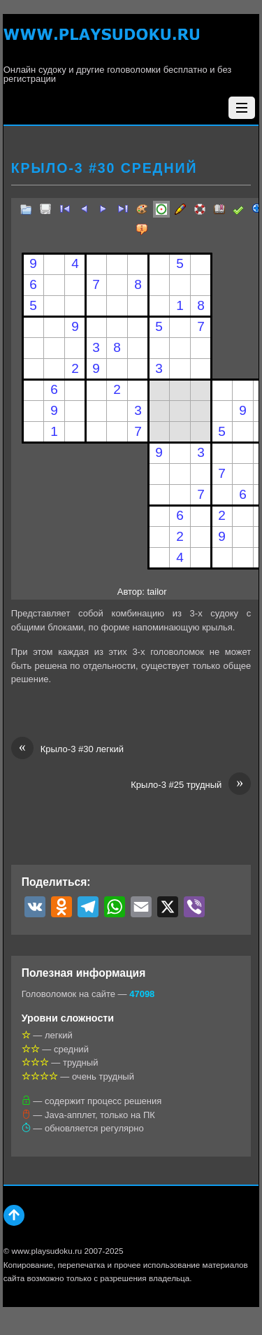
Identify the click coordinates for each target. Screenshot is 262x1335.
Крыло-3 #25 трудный (191, 785)
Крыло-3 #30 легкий (67, 749)
